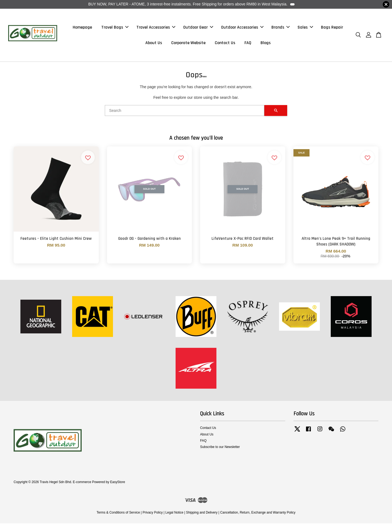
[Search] (184, 112)
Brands (280, 28)
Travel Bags (114, 28)
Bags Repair (332, 28)
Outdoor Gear (198, 28)
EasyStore (117, 484)
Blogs (266, 44)
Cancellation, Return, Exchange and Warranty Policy (258, 514)
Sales (305, 28)
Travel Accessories (155, 28)
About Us (153, 44)
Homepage (82, 28)
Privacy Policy (153, 514)
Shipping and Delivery (202, 514)
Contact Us (225, 44)
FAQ (247, 44)
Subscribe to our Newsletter (220, 448)
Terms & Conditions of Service (118, 514)
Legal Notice (174, 514)
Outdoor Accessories (242, 28)
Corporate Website (188, 44)
